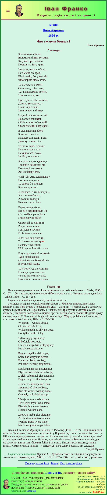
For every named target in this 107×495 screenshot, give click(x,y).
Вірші (53, 24)
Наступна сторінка (71, 463)
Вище (54, 463)
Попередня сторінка (37, 463)
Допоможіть (53, 472)
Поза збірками (53, 30)
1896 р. (53, 35)
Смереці (31, 491)
